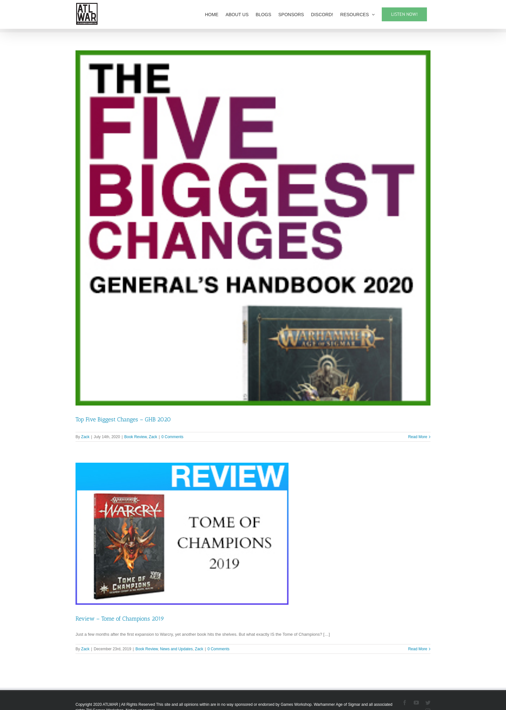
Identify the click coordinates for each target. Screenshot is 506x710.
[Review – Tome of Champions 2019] (182, 534)
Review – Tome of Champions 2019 (120, 618)
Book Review (135, 437)
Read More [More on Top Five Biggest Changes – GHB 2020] (417, 437)
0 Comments (172, 437)
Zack (85, 437)
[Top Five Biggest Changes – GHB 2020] (253, 228)
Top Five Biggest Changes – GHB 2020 (123, 419)
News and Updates (176, 649)
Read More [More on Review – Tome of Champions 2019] (417, 649)
